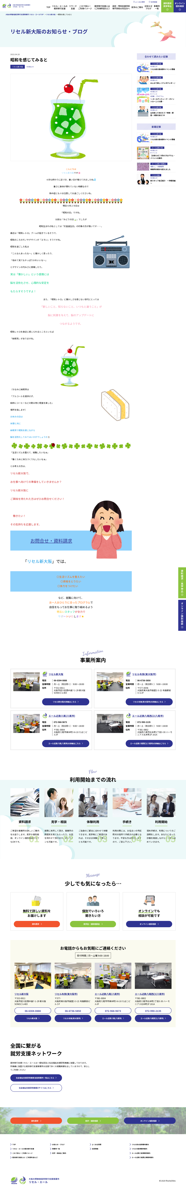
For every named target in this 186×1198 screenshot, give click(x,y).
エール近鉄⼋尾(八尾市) (65, 715)
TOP (48, 7)
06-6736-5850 (73, 1011)
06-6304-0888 (33, 1011)
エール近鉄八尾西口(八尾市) (153, 994)
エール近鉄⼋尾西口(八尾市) (152, 715)
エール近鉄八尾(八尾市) (110, 994)
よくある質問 (140, 2)
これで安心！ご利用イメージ (85, 7)
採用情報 (154, 2)
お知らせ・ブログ (60, 1146)
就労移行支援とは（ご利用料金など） (102, 7)
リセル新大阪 (17, 66)
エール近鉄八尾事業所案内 (144, 1157)
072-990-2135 (153, 1011)
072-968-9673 (113, 1011)
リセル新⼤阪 (58, 674)
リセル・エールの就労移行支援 (59, 7)
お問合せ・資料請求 (51, 540)
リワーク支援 (73, 7)
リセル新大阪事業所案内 (143, 1146)
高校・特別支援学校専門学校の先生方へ (121, 7)
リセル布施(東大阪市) (147, 674)
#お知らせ (31, 67)
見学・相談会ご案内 (61, 1157)
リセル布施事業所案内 (142, 1152)
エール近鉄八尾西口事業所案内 (146, 1162)
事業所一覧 (157, 7)
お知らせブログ (148, 7)
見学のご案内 (137, 7)
